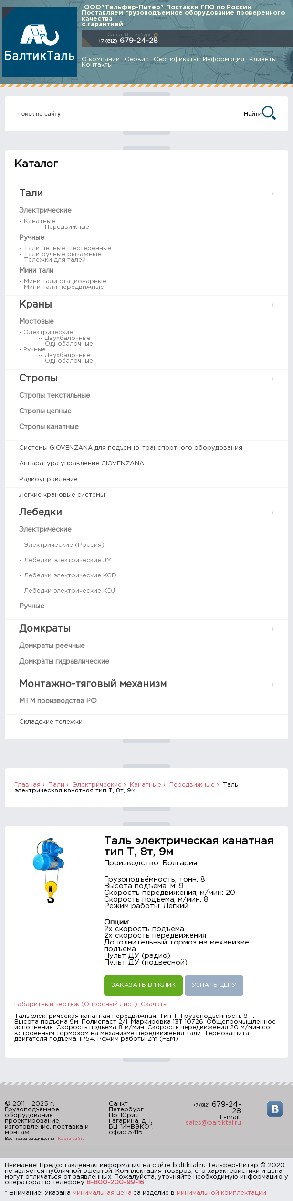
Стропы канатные (49, 427)
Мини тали (36, 271)
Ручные (31, 238)
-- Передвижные (63, 227)
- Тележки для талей (52, 260)
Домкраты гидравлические (64, 662)
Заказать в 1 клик (143, 985)
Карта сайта (71, 1138)
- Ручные (32, 349)
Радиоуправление (48, 479)
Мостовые (36, 322)
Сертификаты (176, 59)
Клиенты (263, 59)
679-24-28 (127, 41)
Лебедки (40, 512)
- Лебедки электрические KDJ (67, 591)
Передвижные (192, 785)
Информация (223, 59)
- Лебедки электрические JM (65, 560)
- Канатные (37, 221)
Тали (31, 193)
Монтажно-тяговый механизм (93, 684)
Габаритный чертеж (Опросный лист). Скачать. (90, 1004)
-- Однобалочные (65, 344)
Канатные (145, 785)
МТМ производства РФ (58, 701)
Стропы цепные (45, 411)
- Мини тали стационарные (62, 281)
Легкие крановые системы (62, 495)
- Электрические (46, 332)
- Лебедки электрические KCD (67, 575)
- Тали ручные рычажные (60, 254)
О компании (101, 59)
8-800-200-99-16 (115, 1182)
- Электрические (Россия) (62, 545)
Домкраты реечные (52, 646)
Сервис (137, 59)
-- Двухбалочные (64, 338)
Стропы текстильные (54, 396)
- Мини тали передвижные (61, 287)
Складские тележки (51, 722)
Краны (35, 304)
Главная (27, 785)
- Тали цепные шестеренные (65, 248)
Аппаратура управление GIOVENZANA (81, 463)
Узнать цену (214, 985)
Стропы (38, 378)
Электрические (45, 211)
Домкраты (45, 629)
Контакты (97, 65)
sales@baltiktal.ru (213, 1123)
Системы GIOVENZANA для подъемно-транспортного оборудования (130, 448)
